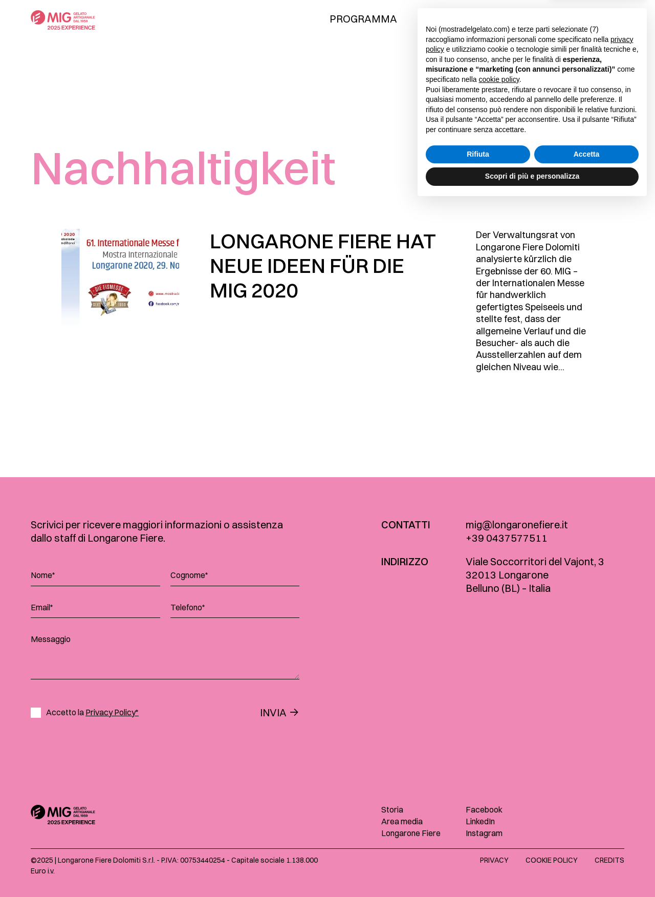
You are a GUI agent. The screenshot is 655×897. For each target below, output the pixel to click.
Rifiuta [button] (478, 847)
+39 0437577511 (507, 537)
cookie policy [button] (499, 772)
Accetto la (92, 712)
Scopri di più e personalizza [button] (532, 869)
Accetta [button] (587, 847)
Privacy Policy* (112, 712)
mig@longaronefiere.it (517, 524)
